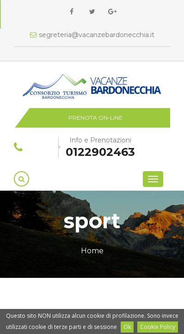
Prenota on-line (95, 117)
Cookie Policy (157, 327)
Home (92, 250)
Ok (127, 327)
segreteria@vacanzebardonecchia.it (92, 35)
